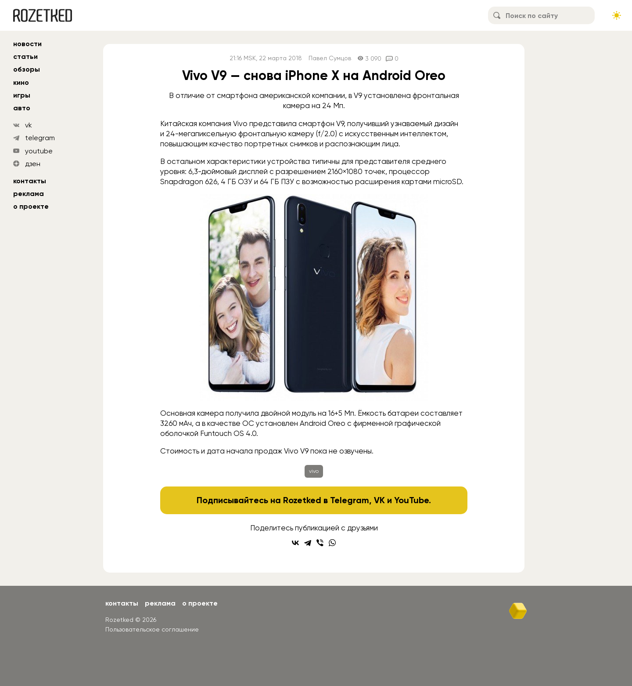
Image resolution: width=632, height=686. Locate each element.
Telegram (349, 500)
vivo (314, 471)
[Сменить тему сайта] (616, 15)
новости (27, 44)
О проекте (31, 206)
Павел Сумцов (330, 58)
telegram (40, 138)
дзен (32, 164)
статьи (25, 56)
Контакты (29, 181)
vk (28, 125)
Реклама (28, 193)
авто (21, 108)
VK (379, 500)
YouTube (411, 500)
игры (21, 95)
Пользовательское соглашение (152, 629)
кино (21, 82)
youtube (39, 151)
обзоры (26, 69)
